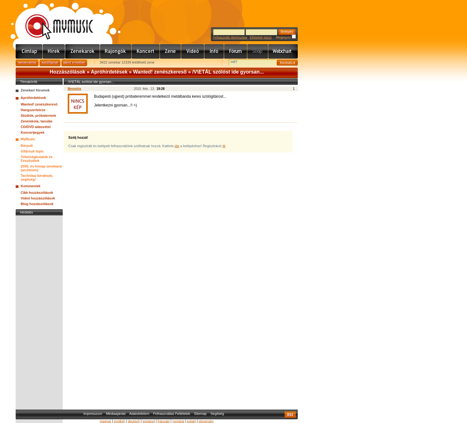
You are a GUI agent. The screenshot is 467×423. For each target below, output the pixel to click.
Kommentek (30, 186)
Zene (170, 51)
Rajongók (116, 51)
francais (164, 421)
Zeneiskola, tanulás (36, 121)
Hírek (54, 51)
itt (224, 146)
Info (214, 51)
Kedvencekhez (27, 62)
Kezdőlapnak (49, 62)
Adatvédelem (139, 413)
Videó (192, 51)
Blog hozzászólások (37, 204)
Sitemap (200, 413)
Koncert (146, 51)
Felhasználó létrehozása (230, 37)
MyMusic (28, 139)
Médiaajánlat (115, 413)
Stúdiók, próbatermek (38, 115)
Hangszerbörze (33, 110)
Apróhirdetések (109, 72)
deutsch (134, 421)
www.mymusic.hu (54, 20)
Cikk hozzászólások (37, 192)
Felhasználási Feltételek (171, 413)
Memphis (74, 88)
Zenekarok (82, 51)
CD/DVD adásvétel (35, 127)
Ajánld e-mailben (74, 62)
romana (178, 421)
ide (177, 146)
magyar (105, 421)
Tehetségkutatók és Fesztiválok (37, 158)
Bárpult (27, 145)
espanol (149, 421)
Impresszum (92, 413)
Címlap (29, 51)
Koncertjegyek (33, 132)
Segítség (217, 413)
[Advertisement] (39, 311)
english (119, 421)
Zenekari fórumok (35, 90)
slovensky (206, 421)
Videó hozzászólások (38, 198)
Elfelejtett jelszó (260, 37)
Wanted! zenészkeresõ (160, 72)
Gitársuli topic (32, 151)
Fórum (235, 51)
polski (191, 421)
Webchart (283, 51)
